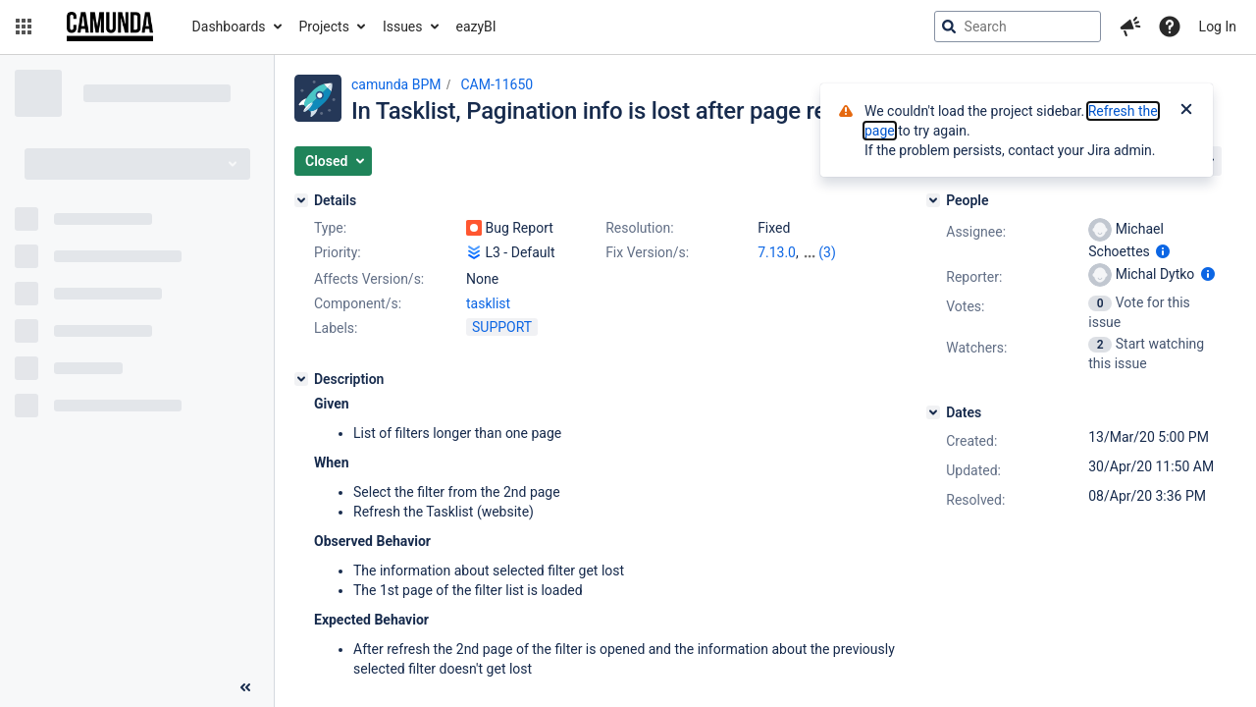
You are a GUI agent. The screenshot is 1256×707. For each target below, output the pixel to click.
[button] (23, 26)
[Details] (301, 200)
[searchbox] (1017, 26)
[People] (933, 200)
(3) (827, 252)
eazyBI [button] (476, 26)
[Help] (1169, 26)
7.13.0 (777, 252)
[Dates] (933, 412)
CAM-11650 (496, 84)
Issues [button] (403, 26)
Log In (1217, 26)
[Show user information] (1163, 251)
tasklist (488, 303)
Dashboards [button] (229, 26)
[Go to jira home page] (110, 26)
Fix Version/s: (647, 252)
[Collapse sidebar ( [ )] (245, 687)
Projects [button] (324, 26)
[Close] (1186, 111)
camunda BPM (396, 84)
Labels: (335, 328)
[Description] (301, 379)
